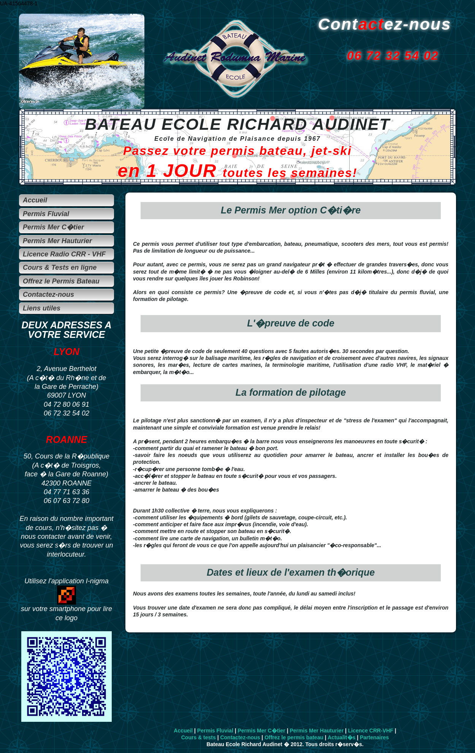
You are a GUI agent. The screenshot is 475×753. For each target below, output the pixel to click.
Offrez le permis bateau (293, 737)
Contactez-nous (240, 737)
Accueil (183, 731)
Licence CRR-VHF (370, 731)
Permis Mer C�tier (261, 731)
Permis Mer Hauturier (317, 731)
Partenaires (374, 737)
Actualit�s (341, 737)
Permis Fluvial (215, 731)
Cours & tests (198, 737)
